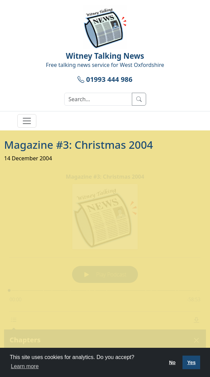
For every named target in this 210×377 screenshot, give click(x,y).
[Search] (98, 99)
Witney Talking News (105, 56)
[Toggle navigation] (26, 121)
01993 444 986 (104, 79)
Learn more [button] (25, 366)
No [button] (172, 362)
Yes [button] (191, 362)
